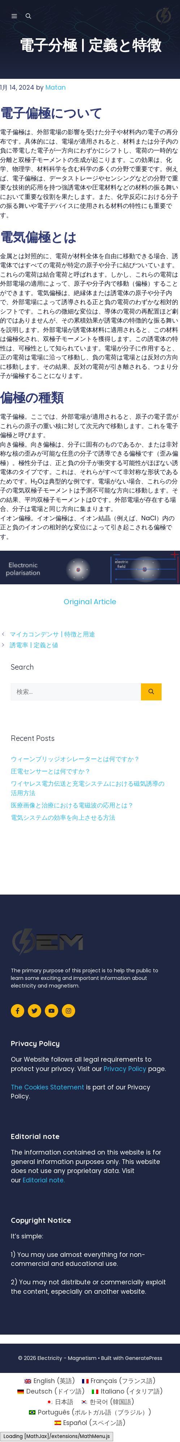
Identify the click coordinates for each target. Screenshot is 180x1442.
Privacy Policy (125, 1069)
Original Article (90, 602)
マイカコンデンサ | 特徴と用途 (52, 634)
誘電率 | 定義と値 (34, 645)
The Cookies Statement (47, 1087)
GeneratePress (143, 1358)
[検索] (151, 692)
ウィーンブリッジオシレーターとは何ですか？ (75, 759)
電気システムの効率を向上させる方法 (63, 817)
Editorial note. (44, 1180)
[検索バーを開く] (28, 16)
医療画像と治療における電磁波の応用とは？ (72, 805)
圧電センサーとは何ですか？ (51, 771)
